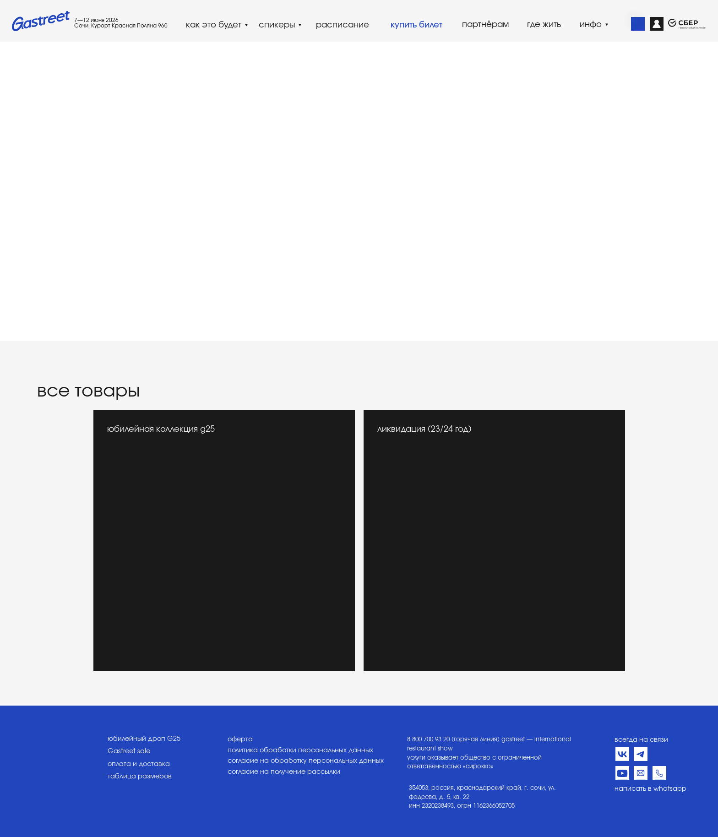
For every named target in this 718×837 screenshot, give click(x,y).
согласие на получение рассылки (284, 772)
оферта (240, 739)
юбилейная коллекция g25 (161, 429)
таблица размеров (140, 776)
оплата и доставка (139, 764)
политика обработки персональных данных (300, 750)
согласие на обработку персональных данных (306, 761)
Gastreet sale (129, 751)
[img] (638, 24)
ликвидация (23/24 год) (424, 429)
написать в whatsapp (650, 789)
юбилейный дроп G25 (144, 739)
